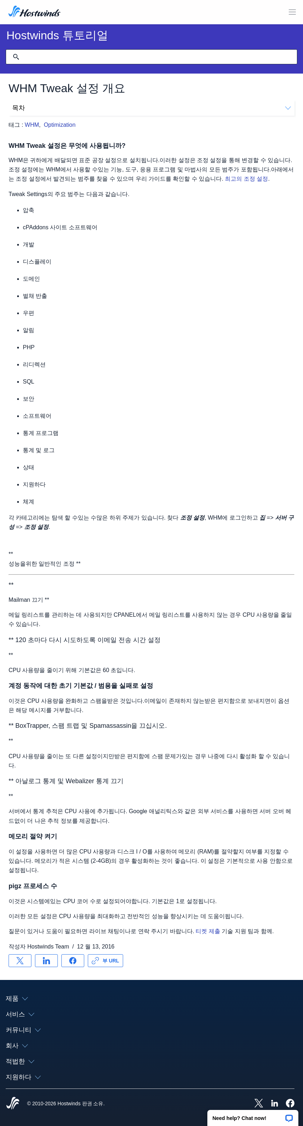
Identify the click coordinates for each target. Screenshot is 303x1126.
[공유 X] (20, 960)
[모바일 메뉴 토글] (292, 12)
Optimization (60, 125)
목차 (151, 107)
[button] (253, 1115)
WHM (32, 125)
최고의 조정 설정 (246, 179)
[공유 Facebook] (72, 960)
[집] (34, 12)
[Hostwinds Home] (13, 1104)
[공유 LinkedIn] (46, 960)
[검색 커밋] (16, 57)
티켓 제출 (208, 931)
